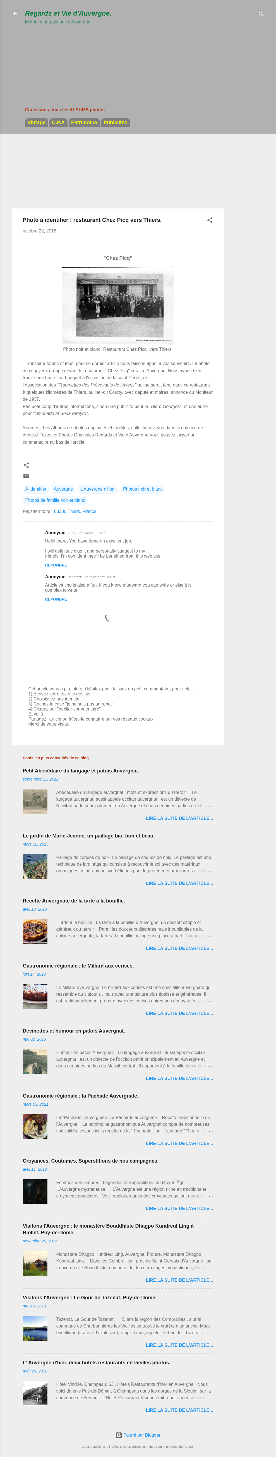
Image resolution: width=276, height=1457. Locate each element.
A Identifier (36, 489)
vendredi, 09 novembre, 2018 (91, 577)
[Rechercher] (261, 15)
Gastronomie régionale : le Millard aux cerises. (78, 966)
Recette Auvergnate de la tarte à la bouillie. (74, 901)
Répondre (56, 565)
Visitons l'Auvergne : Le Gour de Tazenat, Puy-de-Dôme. (90, 1297)
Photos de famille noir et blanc (55, 500)
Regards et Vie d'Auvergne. (68, 13)
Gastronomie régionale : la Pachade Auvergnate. (80, 1096)
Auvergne (63, 489)
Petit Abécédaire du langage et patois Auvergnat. (81, 771)
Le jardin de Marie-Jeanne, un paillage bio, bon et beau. (89, 836)
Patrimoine (84, 122)
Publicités (115, 122)
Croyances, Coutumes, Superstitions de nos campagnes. (91, 1161)
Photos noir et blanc (142, 489)
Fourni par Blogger (138, 1435)
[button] (210, 221)
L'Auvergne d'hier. (98, 489)
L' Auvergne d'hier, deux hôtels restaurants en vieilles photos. (97, 1362)
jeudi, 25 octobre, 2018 (86, 533)
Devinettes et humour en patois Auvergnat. (74, 1031)
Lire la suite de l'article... (179, 818)
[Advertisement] (68, 61)
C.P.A (58, 122)
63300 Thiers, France (75, 511)
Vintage (37, 122)
